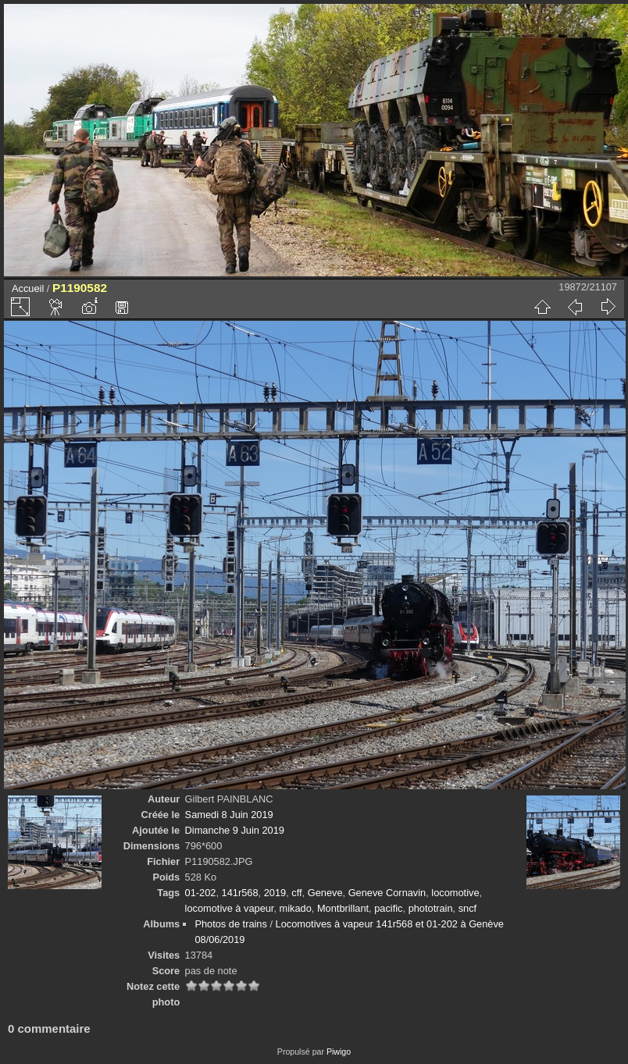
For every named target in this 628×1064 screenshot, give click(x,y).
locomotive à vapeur (229, 908)
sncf (467, 908)
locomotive (455, 893)
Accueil (28, 288)
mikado (296, 908)
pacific (388, 908)
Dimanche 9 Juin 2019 (234, 830)
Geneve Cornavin (387, 893)
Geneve (325, 893)
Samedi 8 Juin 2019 (229, 814)
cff (296, 893)
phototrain (431, 908)
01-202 (200, 893)
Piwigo (338, 1051)
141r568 (240, 893)
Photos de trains (230, 924)
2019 (275, 893)
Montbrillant (343, 908)
